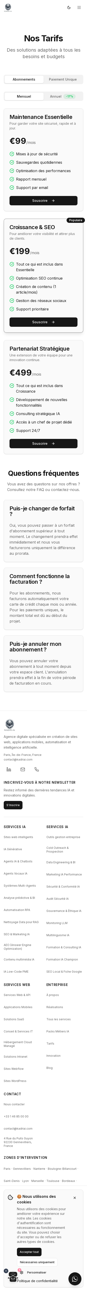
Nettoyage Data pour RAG (21, 922)
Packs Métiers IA (57, 1031)
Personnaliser (33, 1272)
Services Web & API (17, 995)
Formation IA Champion (62, 959)
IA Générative (13, 849)
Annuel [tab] (63, 96)
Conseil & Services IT (18, 1031)
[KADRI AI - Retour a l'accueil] (43, 724)
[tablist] (43, 79)
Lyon (25, 1181)
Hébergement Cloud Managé (18, 1044)
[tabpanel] (43, 273)
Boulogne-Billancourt (62, 1168)
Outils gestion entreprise (63, 837)
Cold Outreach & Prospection (57, 849)
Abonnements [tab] (24, 79)
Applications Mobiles (18, 1007)
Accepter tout (29, 1252)
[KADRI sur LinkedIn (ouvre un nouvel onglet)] (9, 769)
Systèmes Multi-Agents (20, 885)
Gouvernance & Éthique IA (63, 911)
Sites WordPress (15, 1081)
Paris (7, 1168)
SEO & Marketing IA (17, 934)
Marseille (37, 1181)
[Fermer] (74, 1198)
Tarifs (50, 1043)
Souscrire (43, 201)
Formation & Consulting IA (63, 947)
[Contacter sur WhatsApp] (74, 1278)
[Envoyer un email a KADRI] (23, 769)
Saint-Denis (12, 1181)
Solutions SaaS (14, 1019)
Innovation (53, 1055)
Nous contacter (14, 1104)
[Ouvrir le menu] (79, 7)
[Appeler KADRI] (37, 769)
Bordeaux (68, 1181)
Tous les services (58, 1019)
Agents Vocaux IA (15, 873)
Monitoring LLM (57, 923)
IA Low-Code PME (16, 971)
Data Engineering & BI (60, 862)
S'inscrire (13, 805)
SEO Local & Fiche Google (64, 971)
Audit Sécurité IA (57, 898)
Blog (49, 1068)
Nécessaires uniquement (37, 1262)
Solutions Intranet (15, 1056)
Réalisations (54, 1007)
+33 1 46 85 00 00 (16, 1116)
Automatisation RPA (17, 910)
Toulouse (52, 1181)
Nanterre (39, 1168)
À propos (52, 995)
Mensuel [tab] (24, 96)
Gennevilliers (22, 1168)
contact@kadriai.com (18, 1128)
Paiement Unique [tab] (63, 79)
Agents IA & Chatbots (18, 861)
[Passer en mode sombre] (69, 7)
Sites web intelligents (18, 837)
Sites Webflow (14, 1068)
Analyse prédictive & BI (19, 898)
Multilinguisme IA (57, 935)
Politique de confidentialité (37, 1281)
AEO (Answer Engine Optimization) (17, 946)
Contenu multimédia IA (19, 959)
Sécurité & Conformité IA (63, 886)
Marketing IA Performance (64, 874)
